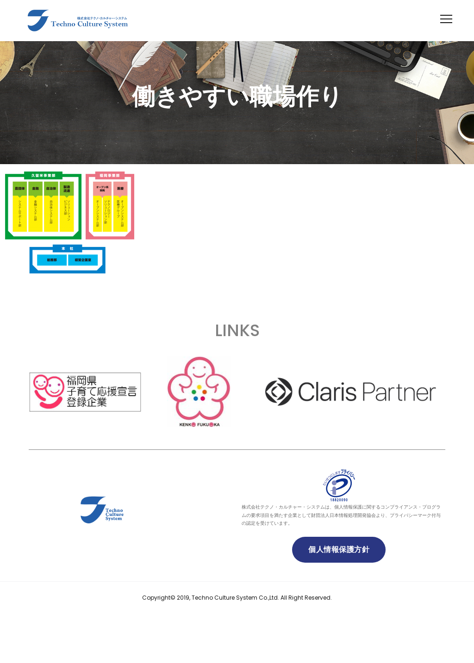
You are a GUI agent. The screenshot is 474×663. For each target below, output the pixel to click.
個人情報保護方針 (338, 549)
